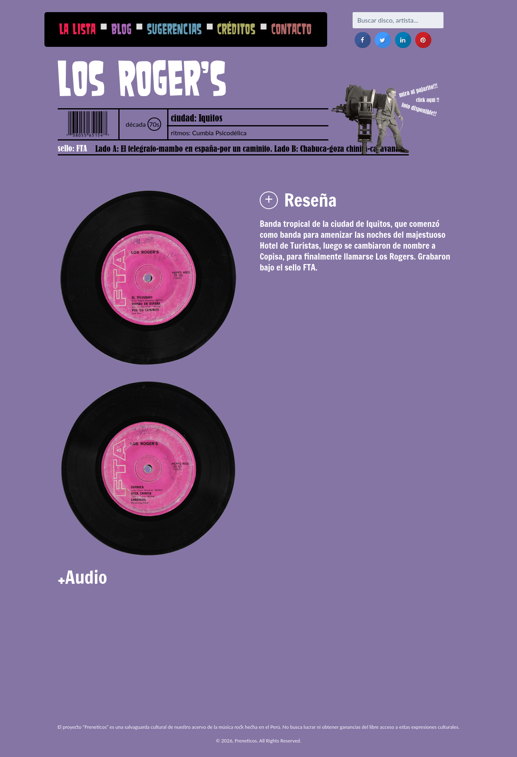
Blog (121, 29)
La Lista (77, 29)
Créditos (236, 29)
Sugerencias (174, 29)
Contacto (291, 29)
